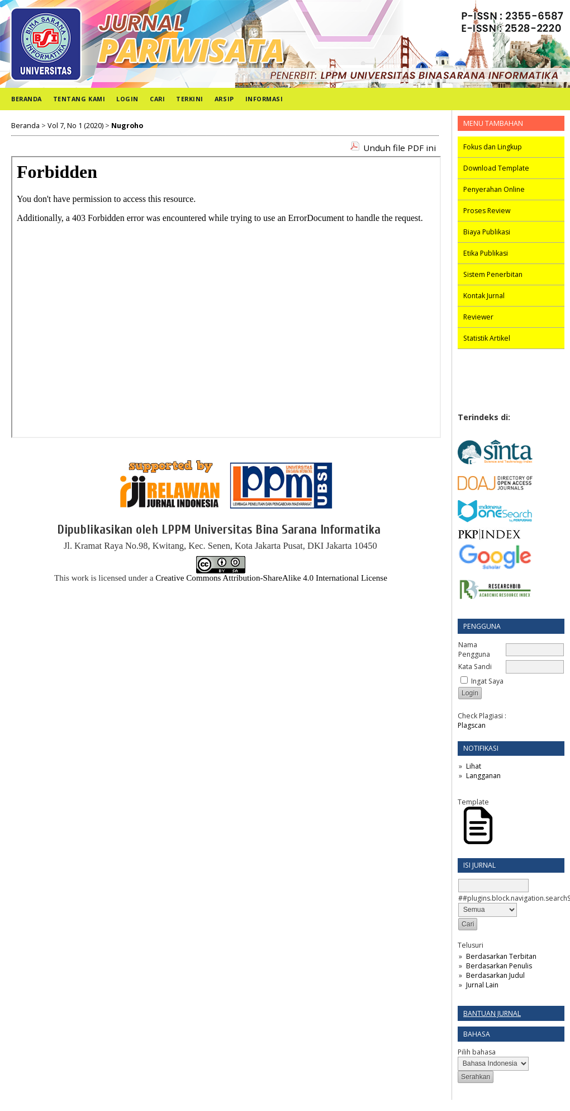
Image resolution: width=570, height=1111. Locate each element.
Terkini (189, 99)
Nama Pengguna (474, 649)
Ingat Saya (487, 681)
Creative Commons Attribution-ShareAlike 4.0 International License (271, 577)
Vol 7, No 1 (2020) (75, 125)
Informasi (264, 99)
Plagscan (472, 725)
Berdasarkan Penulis (499, 966)
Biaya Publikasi (486, 232)
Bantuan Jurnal (492, 1013)
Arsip (224, 99)
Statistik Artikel (486, 338)
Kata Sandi (475, 666)
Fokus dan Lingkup (492, 147)
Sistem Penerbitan (492, 274)
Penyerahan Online (494, 189)
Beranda (26, 99)
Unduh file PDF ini (399, 147)
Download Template (496, 168)
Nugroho (127, 125)
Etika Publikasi (485, 253)
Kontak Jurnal (484, 295)
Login (127, 99)
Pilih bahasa (477, 1052)
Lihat (473, 766)
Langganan (483, 775)
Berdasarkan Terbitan (501, 956)
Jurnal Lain (482, 985)
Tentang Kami (79, 99)
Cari (157, 99)
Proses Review (486, 210)
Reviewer (478, 317)
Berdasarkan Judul (495, 975)
